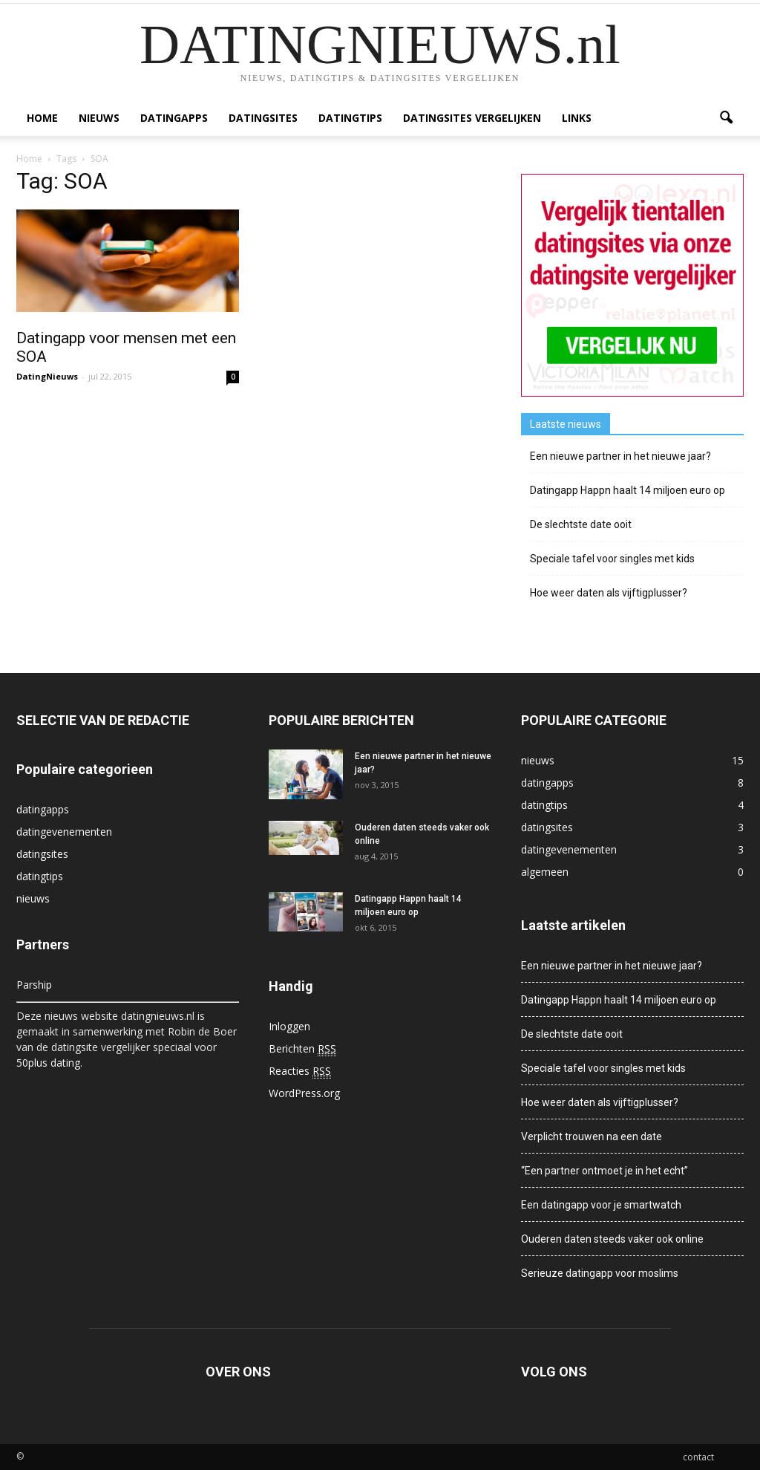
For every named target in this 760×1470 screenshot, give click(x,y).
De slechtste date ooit (581, 524)
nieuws (99, 118)
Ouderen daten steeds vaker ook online (612, 1239)
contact (698, 1457)
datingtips (350, 118)
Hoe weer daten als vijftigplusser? (608, 593)
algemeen (545, 872)
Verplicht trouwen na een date (591, 1136)
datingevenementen (64, 832)
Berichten (302, 1048)
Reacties (300, 1071)
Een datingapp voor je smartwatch (601, 1205)
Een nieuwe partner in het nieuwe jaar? (620, 456)
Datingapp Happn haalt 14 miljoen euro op (627, 490)
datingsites (263, 118)
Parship (34, 985)
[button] (726, 118)
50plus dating (48, 1063)
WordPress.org (304, 1093)
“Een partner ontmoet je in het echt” (604, 1171)
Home (42, 118)
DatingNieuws (47, 376)
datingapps (174, 118)
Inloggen (289, 1026)
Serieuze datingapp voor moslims (599, 1273)
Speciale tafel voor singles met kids (612, 559)
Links (577, 118)
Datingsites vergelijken (472, 118)
